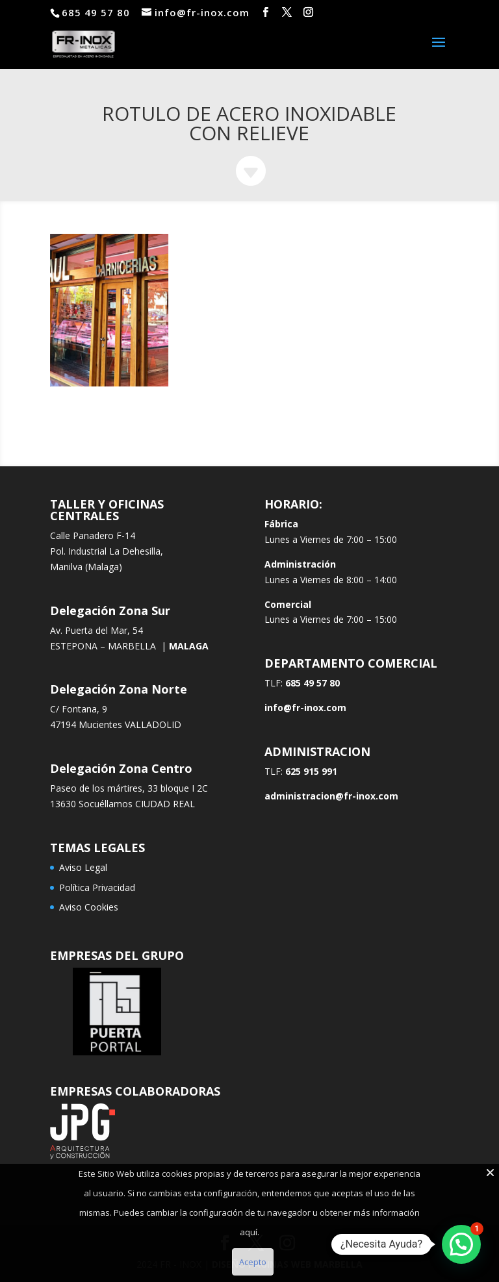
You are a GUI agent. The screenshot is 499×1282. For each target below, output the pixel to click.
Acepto (252, 1262)
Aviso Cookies (88, 907)
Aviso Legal (83, 867)
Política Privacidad (97, 887)
